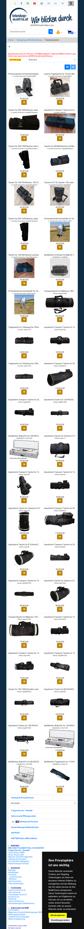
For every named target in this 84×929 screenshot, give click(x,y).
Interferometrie (14, 881)
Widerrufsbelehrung (16, 919)
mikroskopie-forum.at (17, 895)
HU (56, 3)
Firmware (12, 875)
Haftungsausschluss (16, 914)
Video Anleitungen (16, 883)
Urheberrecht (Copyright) (18, 917)
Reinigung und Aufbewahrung (29, 40)
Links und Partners (16, 901)
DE (63, 3)
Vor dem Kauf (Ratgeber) (18, 861)
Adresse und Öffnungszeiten (20, 857)
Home (10, 40)
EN (49, 3)
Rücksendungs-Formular (18, 864)
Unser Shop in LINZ (16, 855)
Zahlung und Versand (17, 859)
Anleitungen (13, 872)
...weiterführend (15, 877)
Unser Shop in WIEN (16, 852)
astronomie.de (14, 892)
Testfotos (12, 879)
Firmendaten (13, 910)
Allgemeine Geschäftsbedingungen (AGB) (25, 912)
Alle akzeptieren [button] (58, 915)
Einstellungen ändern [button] (60, 920)
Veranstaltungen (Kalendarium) (21, 903)
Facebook (12, 899)
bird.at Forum (13, 897)
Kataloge (12, 870)
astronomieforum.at (16, 890)
